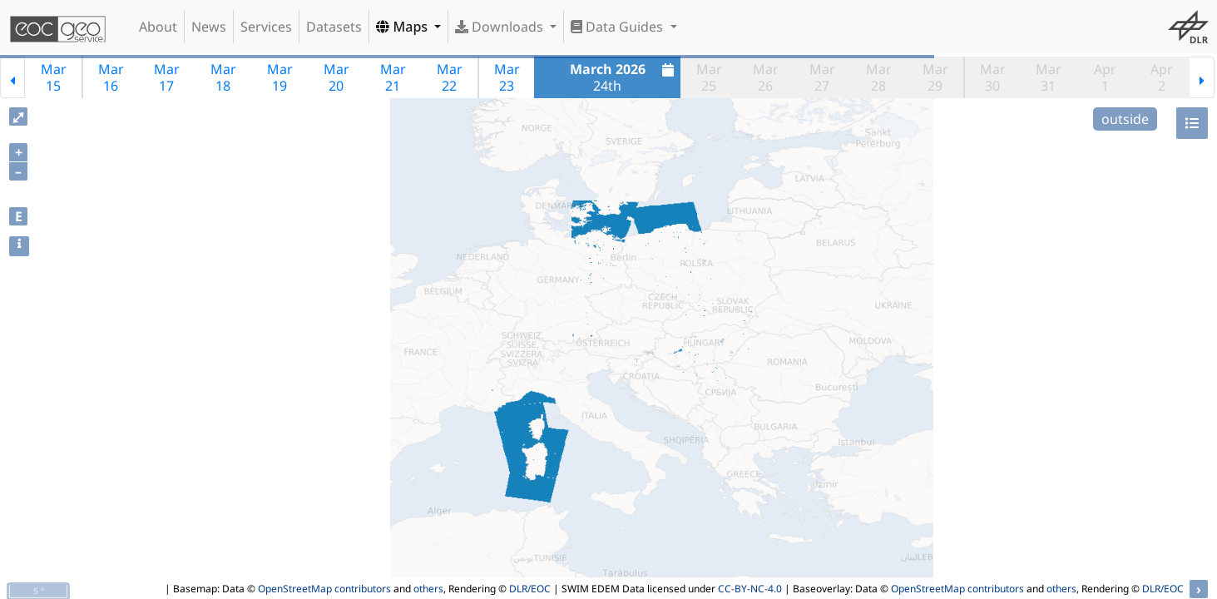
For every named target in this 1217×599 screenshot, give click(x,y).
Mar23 (507, 77)
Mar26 (766, 77)
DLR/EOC (530, 589)
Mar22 (450, 77)
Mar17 (167, 77)
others (428, 589)
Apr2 (1161, 77)
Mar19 (280, 77)
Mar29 (935, 77)
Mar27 (822, 77)
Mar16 (111, 77)
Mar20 (336, 77)
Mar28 (879, 77)
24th (624, 77)
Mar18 (223, 77)
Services (266, 26)
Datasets (334, 26)
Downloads (501, 26)
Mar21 (393, 77)
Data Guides (618, 26)
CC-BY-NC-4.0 (750, 589)
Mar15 (54, 77)
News (208, 26)
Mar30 (993, 77)
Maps (403, 26)
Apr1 (1105, 77)
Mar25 (709, 77)
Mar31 (1048, 77)
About (158, 26)
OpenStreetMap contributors (324, 589)
